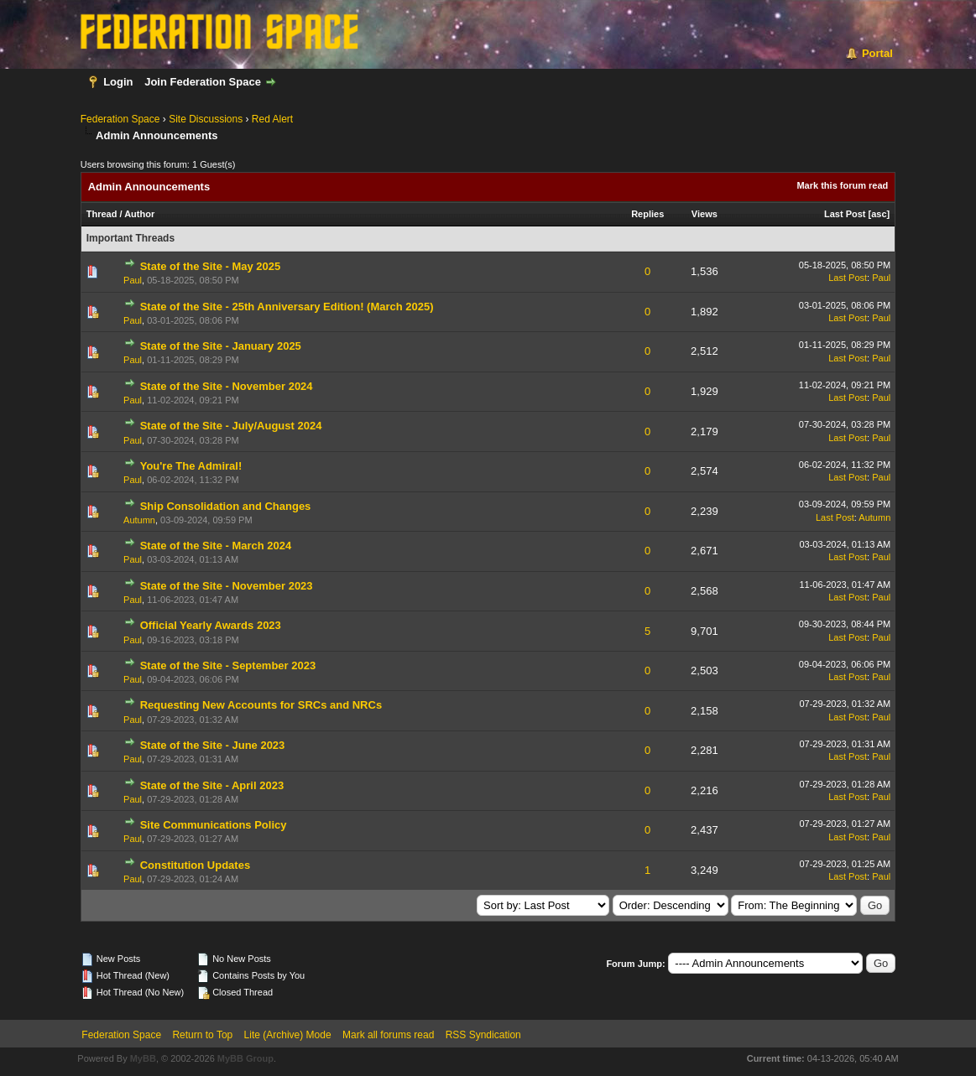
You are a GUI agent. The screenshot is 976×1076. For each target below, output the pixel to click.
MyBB (143, 1058)
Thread (101, 214)
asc (878, 214)
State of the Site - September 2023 (228, 665)
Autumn (139, 520)
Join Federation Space (202, 81)
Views (705, 214)
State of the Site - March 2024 (216, 545)
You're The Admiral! (191, 466)
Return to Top (202, 1035)
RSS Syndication (483, 1035)
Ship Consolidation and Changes (225, 506)
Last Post (845, 214)
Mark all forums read (388, 1035)
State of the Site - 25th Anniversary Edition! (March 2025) (287, 306)
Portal (877, 53)
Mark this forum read (842, 185)
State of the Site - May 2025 (210, 266)
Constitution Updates (195, 865)
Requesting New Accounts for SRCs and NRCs (261, 705)
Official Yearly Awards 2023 (210, 625)
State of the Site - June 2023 (212, 745)
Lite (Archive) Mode (287, 1035)
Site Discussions (206, 119)
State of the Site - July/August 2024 (231, 425)
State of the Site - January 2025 (220, 346)
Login (118, 81)
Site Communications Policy (213, 825)
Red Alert (272, 119)
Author (139, 214)
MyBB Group (245, 1058)
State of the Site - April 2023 (212, 785)
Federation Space (120, 119)
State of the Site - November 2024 (226, 386)
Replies (647, 214)
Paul (132, 280)
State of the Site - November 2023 (226, 586)
